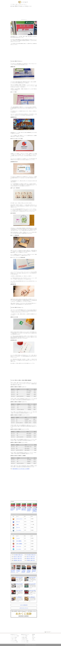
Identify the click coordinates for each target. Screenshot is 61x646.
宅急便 (17, 524)
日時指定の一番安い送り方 (31, 560)
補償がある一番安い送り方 (31, 558)
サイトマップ (33, 640)
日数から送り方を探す (19, 590)
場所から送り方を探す (19, 577)
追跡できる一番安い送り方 (18, 556)
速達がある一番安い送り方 (18, 558)
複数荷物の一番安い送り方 (18, 560)
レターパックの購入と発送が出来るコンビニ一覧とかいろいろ (13, 570)
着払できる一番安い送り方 (31, 556)
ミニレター (18, 538)
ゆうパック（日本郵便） (14, 637)
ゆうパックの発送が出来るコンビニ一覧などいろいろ (18, 570)
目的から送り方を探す (32, 590)
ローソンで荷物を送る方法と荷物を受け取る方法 (34, 570)
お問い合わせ (33, 637)
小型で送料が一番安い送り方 (18, 554)
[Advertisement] (24, 13)
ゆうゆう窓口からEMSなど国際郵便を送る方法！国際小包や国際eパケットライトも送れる (34, 510)
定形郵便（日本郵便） (24, 637)
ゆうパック (18, 521)
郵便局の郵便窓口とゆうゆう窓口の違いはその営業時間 (21, 468)
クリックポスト (18, 530)
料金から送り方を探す (32, 577)
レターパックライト (19, 518)
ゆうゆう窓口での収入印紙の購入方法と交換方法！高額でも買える (29, 509)
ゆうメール (18, 527)
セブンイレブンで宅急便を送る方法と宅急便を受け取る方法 (29, 570)
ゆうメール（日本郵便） (14, 640)
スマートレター (18, 546)
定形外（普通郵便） (19, 543)
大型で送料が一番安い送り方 (31, 554)
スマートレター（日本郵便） (25, 640)
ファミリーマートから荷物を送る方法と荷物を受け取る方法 (24, 570)
